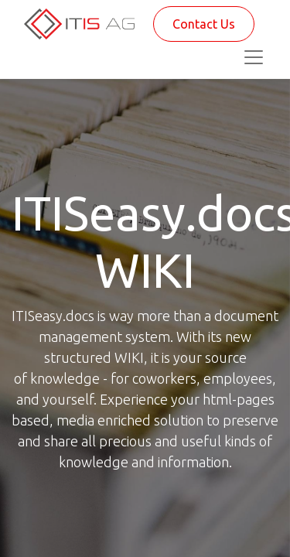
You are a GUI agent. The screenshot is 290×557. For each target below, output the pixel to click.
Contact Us (203, 24)
